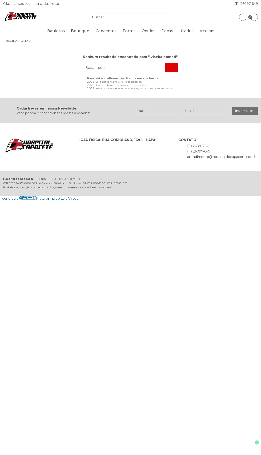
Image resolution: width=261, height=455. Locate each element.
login (29, 4)
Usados (186, 31)
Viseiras (207, 31)
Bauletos (56, 31)
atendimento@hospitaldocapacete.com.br (222, 157)
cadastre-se (49, 4)
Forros (129, 31)
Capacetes (106, 31)
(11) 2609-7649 (199, 146)
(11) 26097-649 (246, 4)
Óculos (148, 31)
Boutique (80, 31)
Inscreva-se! (244, 111)
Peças (167, 31)
